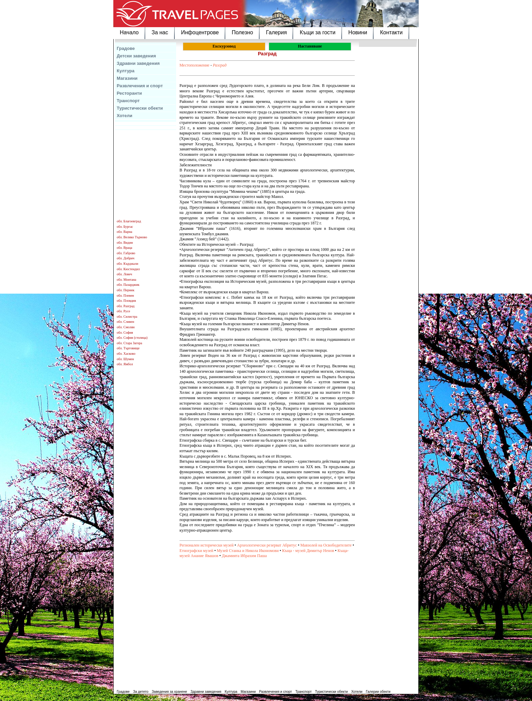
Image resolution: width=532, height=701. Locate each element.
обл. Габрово (126, 253)
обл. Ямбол (125, 364)
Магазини (127, 78)
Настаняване (310, 46)
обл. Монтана (126, 279)
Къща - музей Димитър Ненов (308, 550)
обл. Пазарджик (128, 285)
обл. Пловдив (126, 300)
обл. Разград (125, 306)
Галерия (276, 32)
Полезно (242, 32)
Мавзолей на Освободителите (326, 545)
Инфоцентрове (200, 32)
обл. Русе (123, 311)
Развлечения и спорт (140, 85)
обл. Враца (124, 248)
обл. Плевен (125, 295)
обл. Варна (124, 232)
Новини (357, 32)
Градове (126, 48)
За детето (140, 692)
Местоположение (194, 65)
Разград (219, 65)
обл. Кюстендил (128, 269)
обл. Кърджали (127, 263)
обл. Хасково (126, 353)
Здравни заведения (138, 63)
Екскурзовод (223, 46)
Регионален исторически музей (206, 545)
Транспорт (128, 100)
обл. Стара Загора (129, 343)
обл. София (125, 332)
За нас (160, 32)
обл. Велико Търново (132, 237)
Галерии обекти (378, 692)
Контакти (391, 32)
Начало (129, 32)
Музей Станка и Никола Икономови (248, 550)
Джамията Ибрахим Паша (244, 555)
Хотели (124, 115)
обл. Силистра (127, 316)
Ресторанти (129, 93)
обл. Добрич (125, 258)
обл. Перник (125, 290)
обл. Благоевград (129, 221)
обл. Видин (125, 242)
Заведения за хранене (169, 692)
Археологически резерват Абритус (267, 545)
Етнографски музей (196, 550)
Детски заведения (136, 55)
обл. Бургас (125, 226)
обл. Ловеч (124, 274)
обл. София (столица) (132, 337)
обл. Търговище (128, 348)
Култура (125, 70)
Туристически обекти (140, 108)
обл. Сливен (125, 322)
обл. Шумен (125, 359)
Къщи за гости (317, 32)
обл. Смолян (126, 327)
